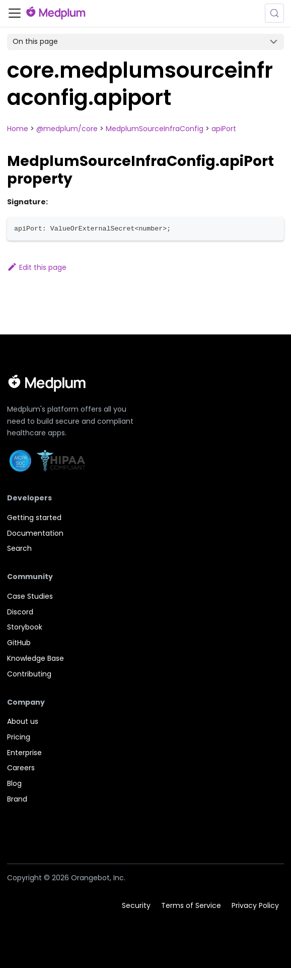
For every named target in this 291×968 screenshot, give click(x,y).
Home (17, 129)
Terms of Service (191, 905)
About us (22, 721)
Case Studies (30, 596)
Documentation (35, 533)
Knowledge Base (35, 658)
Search (19, 548)
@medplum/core (67, 129)
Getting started (34, 518)
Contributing (29, 674)
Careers (21, 768)
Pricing (18, 737)
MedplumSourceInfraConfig (154, 129)
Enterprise (24, 753)
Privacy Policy (255, 905)
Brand (17, 799)
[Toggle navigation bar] (14, 13)
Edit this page (36, 267)
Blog (14, 783)
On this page (35, 41)
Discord (20, 612)
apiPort (223, 129)
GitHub (19, 643)
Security (136, 905)
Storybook (24, 627)
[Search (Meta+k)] (274, 13)
